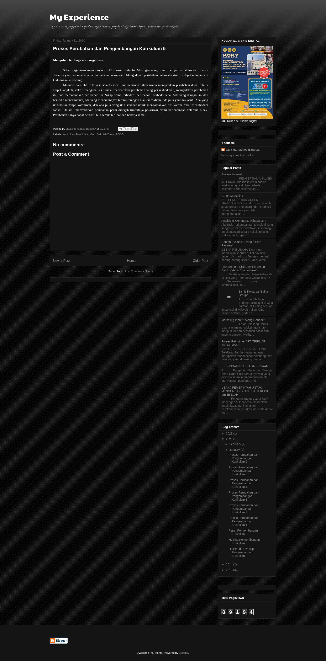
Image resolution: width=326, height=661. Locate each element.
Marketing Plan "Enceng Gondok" (243, 320)
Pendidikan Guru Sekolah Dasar (95, 134)
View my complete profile (237, 155)
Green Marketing (232, 195)
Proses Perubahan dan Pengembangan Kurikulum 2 (243, 508)
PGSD (120, 134)
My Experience (79, 16)
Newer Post (61, 260)
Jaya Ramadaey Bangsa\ (242, 149)
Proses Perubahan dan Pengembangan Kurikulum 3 (243, 496)
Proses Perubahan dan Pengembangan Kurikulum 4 (243, 483)
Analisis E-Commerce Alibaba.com (243, 220)
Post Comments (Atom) (139, 271)
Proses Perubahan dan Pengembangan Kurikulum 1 (243, 521)
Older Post (200, 260)
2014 (229, 564)
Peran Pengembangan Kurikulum (243, 532)
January (235, 449)
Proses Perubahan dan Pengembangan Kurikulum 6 (243, 458)
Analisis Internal (231, 174)
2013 (229, 570)
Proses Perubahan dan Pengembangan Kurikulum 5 (243, 471)
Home (131, 260)
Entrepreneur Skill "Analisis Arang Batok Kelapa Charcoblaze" (243, 268)
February (235, 444)
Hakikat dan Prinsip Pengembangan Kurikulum (241, 552)
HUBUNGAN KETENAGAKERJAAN (244, 366)
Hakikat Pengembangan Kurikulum (244, 541)
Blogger (183, 652)
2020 (229, 439)
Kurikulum (69, 134)
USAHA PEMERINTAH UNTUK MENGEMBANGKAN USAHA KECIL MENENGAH (245, 391)
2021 (229, 433)
